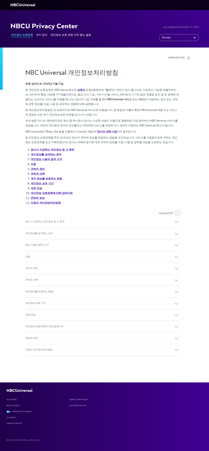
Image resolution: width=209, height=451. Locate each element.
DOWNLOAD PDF (179, 57)
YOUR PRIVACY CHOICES (22, 412)
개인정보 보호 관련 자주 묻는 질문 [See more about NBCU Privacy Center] (70, 35)
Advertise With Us (77, 406)
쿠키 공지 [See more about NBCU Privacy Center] (41, 35)
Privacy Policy (13, 406)
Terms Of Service (14, 423)
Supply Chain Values (78, 400)
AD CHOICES (12, 400)
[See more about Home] (23, 5)
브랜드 (81, 89)
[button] (176, 222)
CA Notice (11, 418)
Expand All (169, 213)
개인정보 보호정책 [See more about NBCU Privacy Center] (22, 35)
